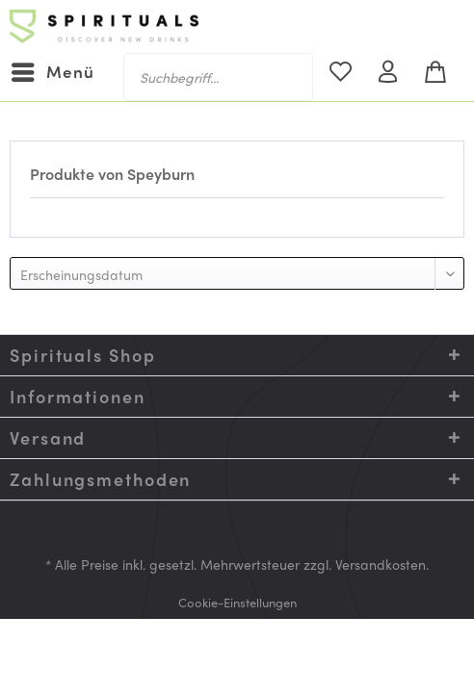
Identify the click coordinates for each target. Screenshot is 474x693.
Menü (53, 70)
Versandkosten (380, 564)
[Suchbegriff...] (218, 77)
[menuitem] (52, 72)
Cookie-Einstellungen (237, 602)
